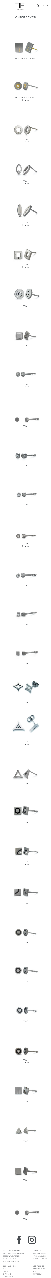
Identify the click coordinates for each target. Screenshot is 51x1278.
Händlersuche (40, 1256)
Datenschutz (39, 1269)
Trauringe (8, 1276)
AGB (34, 1271)
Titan (5, 1269)
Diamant (7, 1274)
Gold (5, 1271)
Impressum (37, 1274)
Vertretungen (39, 1253)
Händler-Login (40, 1259)
